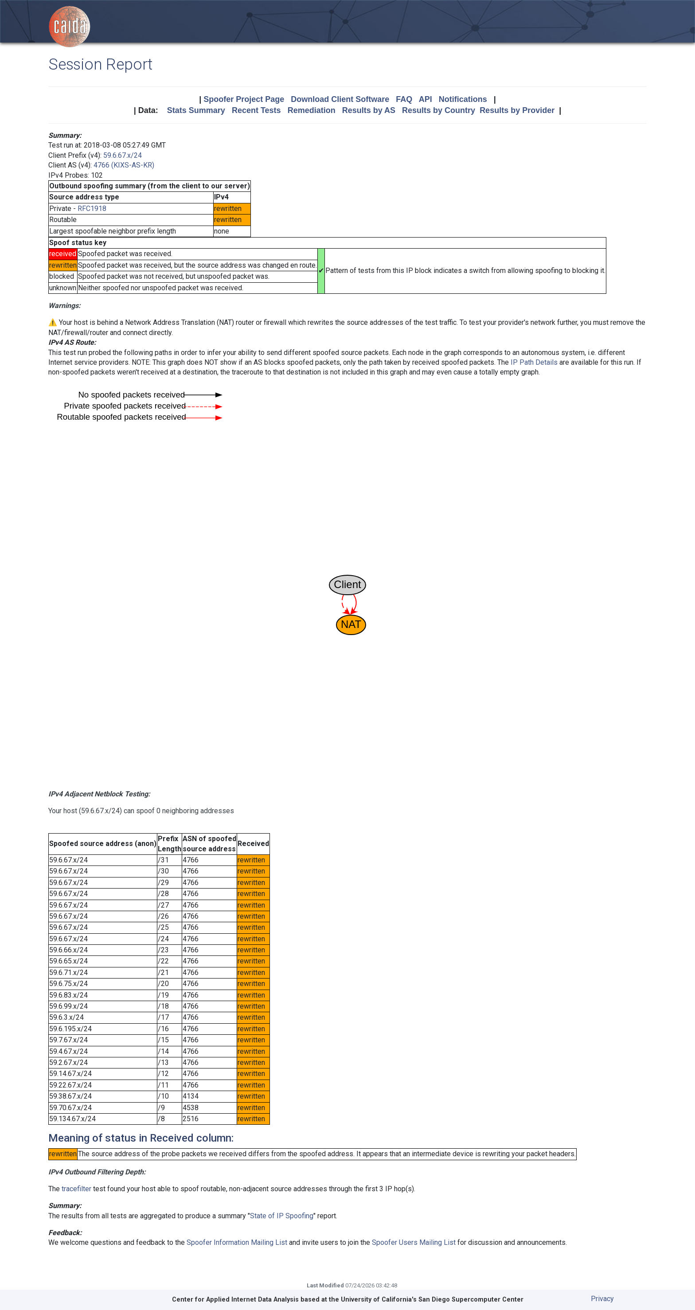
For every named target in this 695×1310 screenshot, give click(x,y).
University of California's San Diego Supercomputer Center (432, 1299)
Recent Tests (256, 110)
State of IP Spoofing (281, 1216)
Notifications (463, 99)
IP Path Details (534, 362)
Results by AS (368, 110)
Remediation (312, 110)
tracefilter (76, 1189)
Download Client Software (340, 99)
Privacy (602, 1298)
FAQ (404, 99)
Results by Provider (517, 110)
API (425, 99)
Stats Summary (196, 110)
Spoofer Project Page (243, 99)
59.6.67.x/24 (122, 155)
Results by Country (438, 110)
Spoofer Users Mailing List (414, 1242)
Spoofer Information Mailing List (237, 1242)
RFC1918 (92, 208)
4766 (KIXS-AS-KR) (124, 165)
